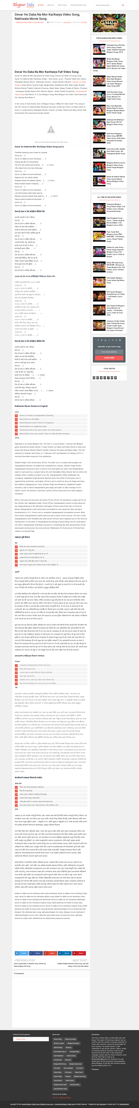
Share (34, 953)
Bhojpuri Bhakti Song (60, 1064)
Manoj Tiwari (79, 1072)
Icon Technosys (101, 1104)
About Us (51, 5)
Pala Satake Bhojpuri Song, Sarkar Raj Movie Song (115, 280)
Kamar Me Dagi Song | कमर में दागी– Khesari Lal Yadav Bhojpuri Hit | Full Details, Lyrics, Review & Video (116, 267)
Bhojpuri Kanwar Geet (60, 1084)
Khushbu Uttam (74, 1084)
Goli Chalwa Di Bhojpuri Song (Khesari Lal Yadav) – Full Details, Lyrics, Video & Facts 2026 (116, 310)
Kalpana (67, 1076)
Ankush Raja (57, 1072)
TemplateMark (124, 1104)
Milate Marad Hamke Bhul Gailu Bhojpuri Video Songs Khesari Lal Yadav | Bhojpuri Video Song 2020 (115, 81)
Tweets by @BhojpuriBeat (61, 1098)
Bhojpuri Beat (21, 1039)
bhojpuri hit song (21, 22)
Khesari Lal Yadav (70, 1039)
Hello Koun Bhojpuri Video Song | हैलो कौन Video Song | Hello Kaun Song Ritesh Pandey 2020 (116, 138)
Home (41, 5)
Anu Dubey (57, 1068)
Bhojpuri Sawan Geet (75, 1064)
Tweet (20, 953)
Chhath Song (57, 1060)
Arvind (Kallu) (58, 1080)
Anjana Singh (58, 1076)
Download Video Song (78, 5)
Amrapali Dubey (74, 1051)
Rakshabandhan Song (60, 1088)
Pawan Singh (57, 1039)
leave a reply (67, 22)
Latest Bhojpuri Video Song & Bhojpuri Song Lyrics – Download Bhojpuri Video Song (48, 1104)
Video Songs (63, 5)
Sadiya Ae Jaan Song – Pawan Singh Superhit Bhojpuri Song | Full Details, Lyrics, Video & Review (115, 252)
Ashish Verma (70, 1080)
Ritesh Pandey (58, 1047)
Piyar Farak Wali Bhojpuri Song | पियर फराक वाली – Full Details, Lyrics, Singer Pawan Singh (115, 236)
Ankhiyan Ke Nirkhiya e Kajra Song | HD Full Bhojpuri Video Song (115, 122)
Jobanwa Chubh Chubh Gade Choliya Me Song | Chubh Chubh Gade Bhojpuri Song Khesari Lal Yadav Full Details (116, 325)
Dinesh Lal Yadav (59, 1043)
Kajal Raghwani (58, 1056)
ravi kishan (79, 1068)
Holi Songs (68, 1072)
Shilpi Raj (68, 1047)
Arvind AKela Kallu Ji (60, 1051)
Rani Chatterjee (68, 1068)
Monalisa (68, 1060)
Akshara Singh (71, 1056)
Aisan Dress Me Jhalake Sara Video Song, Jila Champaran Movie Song (116, 151)
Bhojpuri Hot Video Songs (36, 22)
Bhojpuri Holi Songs (73, 1043)
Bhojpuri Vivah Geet (79, 1076)
